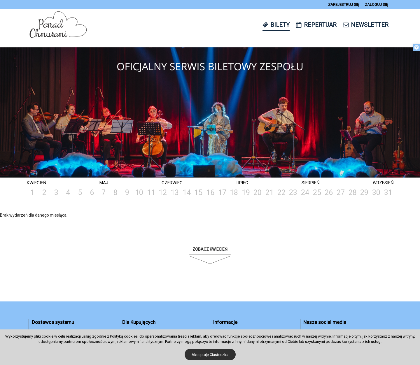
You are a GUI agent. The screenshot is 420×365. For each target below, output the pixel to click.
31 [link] (388, 192)
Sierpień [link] (311, 182)
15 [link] (198, 192)
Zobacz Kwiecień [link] (210, 249)
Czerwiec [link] (172, 182)
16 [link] (210, 192)
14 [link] (187, 192)
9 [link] (127, 192)
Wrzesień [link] (383, 182)
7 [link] (104, 192)
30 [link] (376, 192)
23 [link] (293, 192)
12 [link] (163, 192)
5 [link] (80, 192)
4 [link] (68, 192)
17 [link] (222, 192)
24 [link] (305, 192)
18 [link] (234, 192)
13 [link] (175, 192)
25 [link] (317, 192)
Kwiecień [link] (36, 182)
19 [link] (246, 192)
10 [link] (139, 192)
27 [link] (341, 192)
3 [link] (56, 192)
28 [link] (353, 192)
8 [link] (115, 192)
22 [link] (281, 192)
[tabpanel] (210, 112)
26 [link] (329, 192)
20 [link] (257, 192)
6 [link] (92, 192)
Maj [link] (103, 182)
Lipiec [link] (242, 182)
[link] (416, 47)
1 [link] (32, 192)
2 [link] (44, 192)
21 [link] (269, 192)
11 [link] (151, 192)
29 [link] (364, 192)
